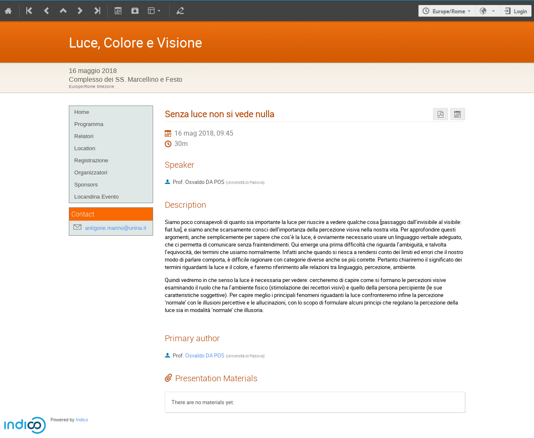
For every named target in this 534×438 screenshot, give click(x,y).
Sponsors (86, 184)
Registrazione (91, 160)
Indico (82, 420)
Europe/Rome (449, 11)
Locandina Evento (96, 197)
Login (520, 11)
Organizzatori (90, 172)
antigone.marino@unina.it (115, 228)
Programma (88, 124)
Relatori (83, 136)
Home (81, 112)
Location (84, 148)
